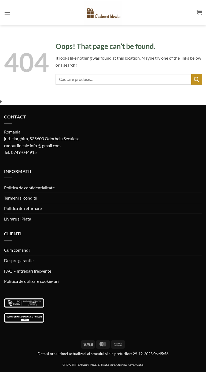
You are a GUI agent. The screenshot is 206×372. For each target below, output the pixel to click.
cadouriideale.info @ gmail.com (32, 145)
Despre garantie (19, 260)
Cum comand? (17, 249)
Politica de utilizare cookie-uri (31, 281)
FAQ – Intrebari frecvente (27, 270)
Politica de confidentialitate (29, 187)
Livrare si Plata (17, 218)
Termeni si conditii (20, 197)
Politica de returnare (23, 208)
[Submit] (196, 79)
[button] (7, 12)
